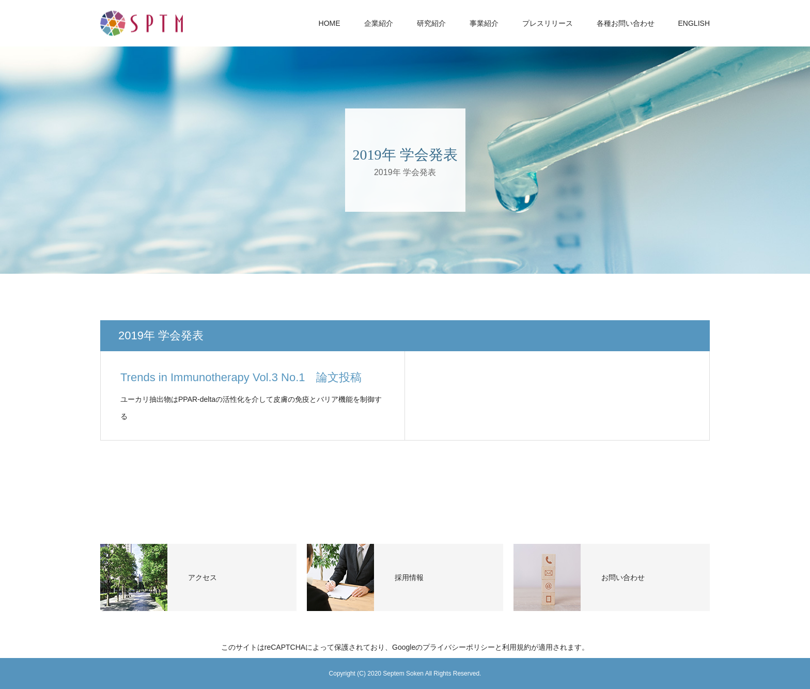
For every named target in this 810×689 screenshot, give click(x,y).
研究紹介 (431, 23)
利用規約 (516, 647)
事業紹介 (484, 23)
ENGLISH (694, 23)
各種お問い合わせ (626, 23)
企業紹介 (378, 23)
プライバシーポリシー (459, 647)
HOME (329, 23)
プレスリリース (547, 23)
